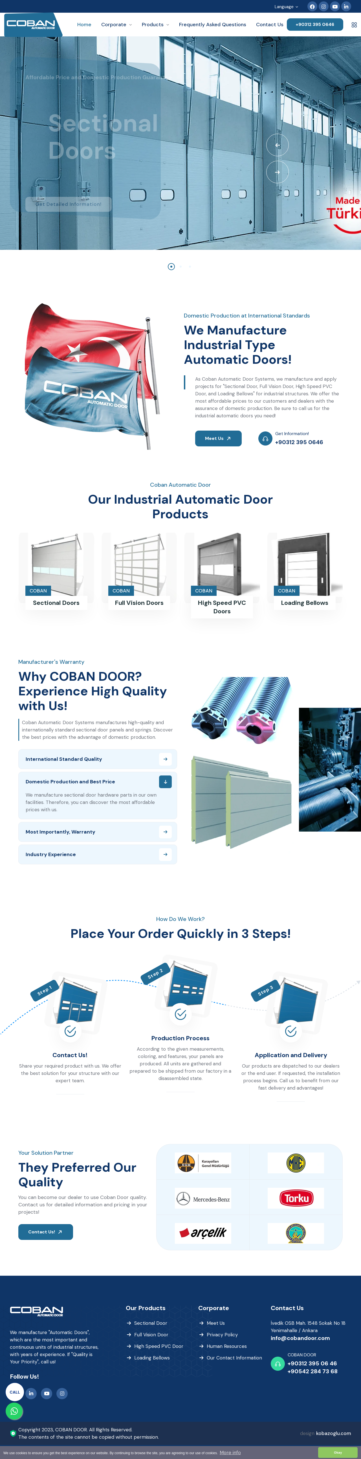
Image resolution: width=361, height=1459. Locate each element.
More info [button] (230, 1452)
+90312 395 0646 (315, 24)
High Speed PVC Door (158, 1346)
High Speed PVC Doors (222, 607)
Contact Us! (70, 1055)
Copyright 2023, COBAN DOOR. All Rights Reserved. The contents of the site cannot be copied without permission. (88, 1433)
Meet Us (219, 438)
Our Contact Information (234, 1358)
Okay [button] (338, 1452)
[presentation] (277, 145)
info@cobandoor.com (300, 1338)
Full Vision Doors (139, 603)
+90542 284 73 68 (313, 1371)
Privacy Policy (222, 1335)
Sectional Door (150, 1323)
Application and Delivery (291, 1055)
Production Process (180, 1038)
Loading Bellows (304, 603)
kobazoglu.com (333, 1433)
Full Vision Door (151, 1335)
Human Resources (227, 1346)
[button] (171, 266)
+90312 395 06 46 (312, 1363)
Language (287, 7)
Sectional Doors (56, 603)
